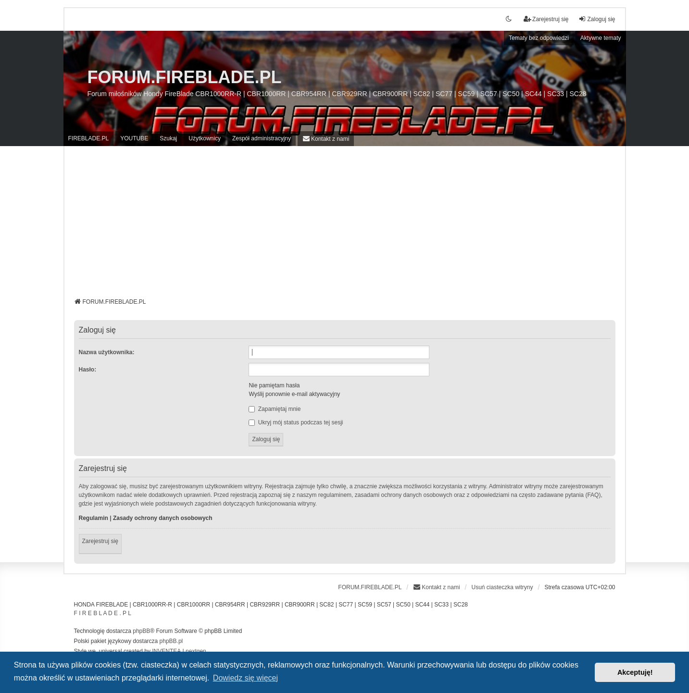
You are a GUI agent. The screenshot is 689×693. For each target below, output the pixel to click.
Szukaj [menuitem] (168, 138)
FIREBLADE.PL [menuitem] (88, 138)
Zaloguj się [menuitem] (596, 19)
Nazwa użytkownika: (107, 352)
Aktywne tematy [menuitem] (600, 38)
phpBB (141, 631)
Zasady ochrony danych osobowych (163, 518)
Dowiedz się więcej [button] (245, 678)
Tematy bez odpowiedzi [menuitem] (539, 38)
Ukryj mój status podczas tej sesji (296, 422)
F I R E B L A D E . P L (102, 613)
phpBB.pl (171, 641)
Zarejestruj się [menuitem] (546, 19)
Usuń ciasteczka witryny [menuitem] (502, 587)
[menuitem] (326, 138)
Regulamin (93, 518)
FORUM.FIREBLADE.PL (185, 77)
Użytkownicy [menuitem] (204, 138)
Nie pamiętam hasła (274, 385)
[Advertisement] (344, 225)
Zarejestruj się (100, 541)
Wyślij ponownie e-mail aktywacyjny (294, 394)
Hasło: (88, 369)
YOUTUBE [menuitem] (134, 138)
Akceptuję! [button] (635, 672)
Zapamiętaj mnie (275, 409)
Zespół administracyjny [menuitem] (261, 138)
